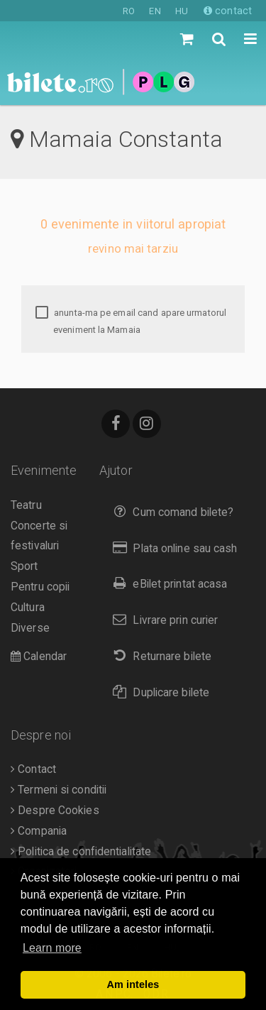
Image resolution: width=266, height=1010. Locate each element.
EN (154, 11)
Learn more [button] (52, 948)
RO (129, 11)
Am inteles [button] (133, 984)
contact (228, 10)
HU (181, 11)
